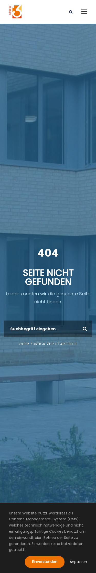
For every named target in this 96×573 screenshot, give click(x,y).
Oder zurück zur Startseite (48, 343)
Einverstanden (44, 561)
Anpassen (78, 561)
